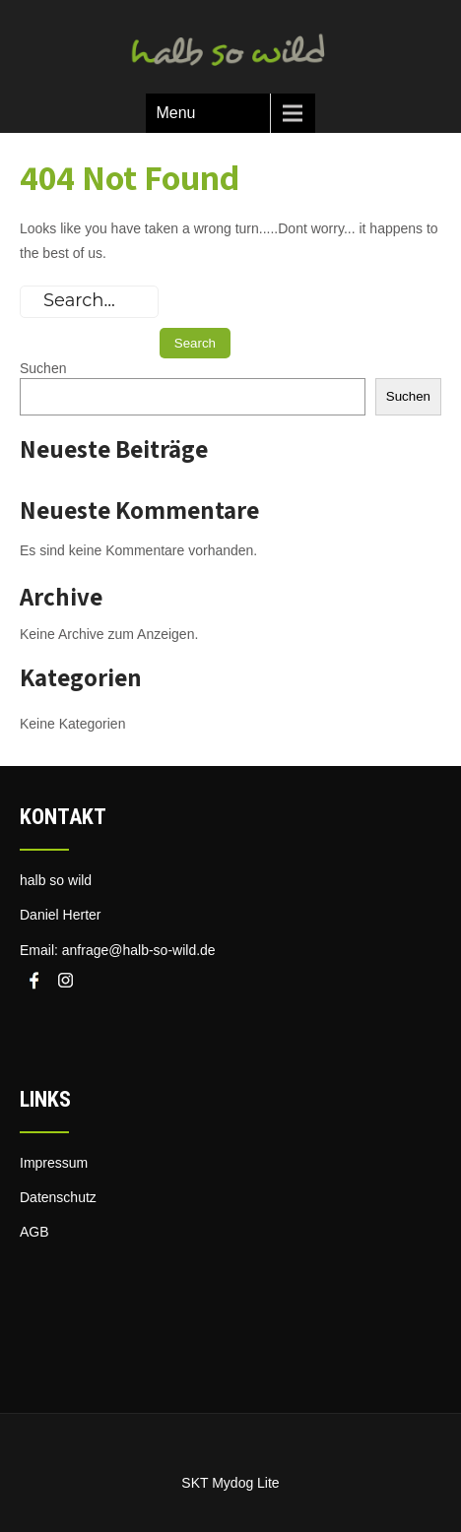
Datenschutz (58, 1197)
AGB (34, 1232)
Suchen (43, 368)
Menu (175, 112)
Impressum (54, 1163)
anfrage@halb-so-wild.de (139, 950)
